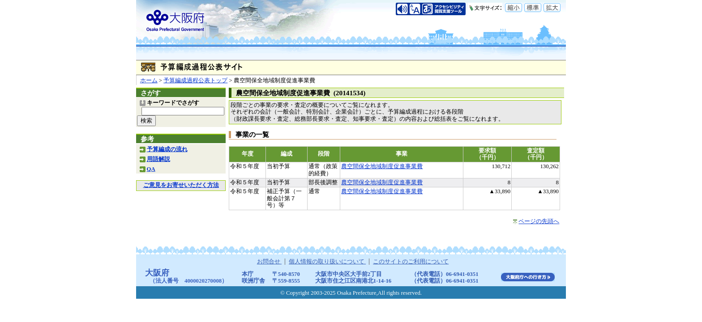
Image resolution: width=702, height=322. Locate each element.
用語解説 (158, 159)
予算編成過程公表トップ (195, 80)
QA (151, 169)
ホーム (149, 80)
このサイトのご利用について (411, 261)
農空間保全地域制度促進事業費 (382, 166)
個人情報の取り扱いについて (327, 261)
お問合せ (269, 261)
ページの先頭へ (538, 221)
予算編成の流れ (167, 149)
